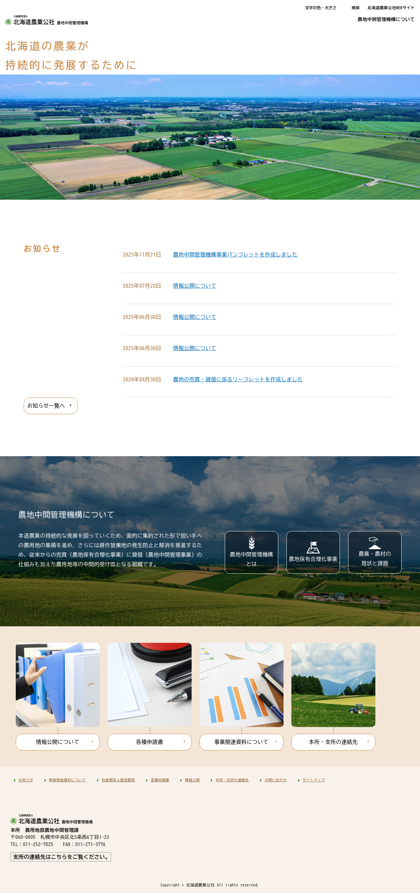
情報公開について (194, 285)
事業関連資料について (241, 742)
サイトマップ (314, 780)
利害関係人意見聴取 (118, 780)
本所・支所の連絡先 (333, 742)
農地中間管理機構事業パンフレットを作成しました (235, 254)
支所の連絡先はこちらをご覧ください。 (62, 857)
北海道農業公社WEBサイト (391, 8)
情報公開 (192, 780)
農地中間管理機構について (386, 19)
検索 (356, 8)
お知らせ (25, 780)
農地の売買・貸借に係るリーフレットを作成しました (238, 379)
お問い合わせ (275, 780)
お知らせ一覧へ (46, 405)
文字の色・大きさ (321, 8)
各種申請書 (149, 742)
